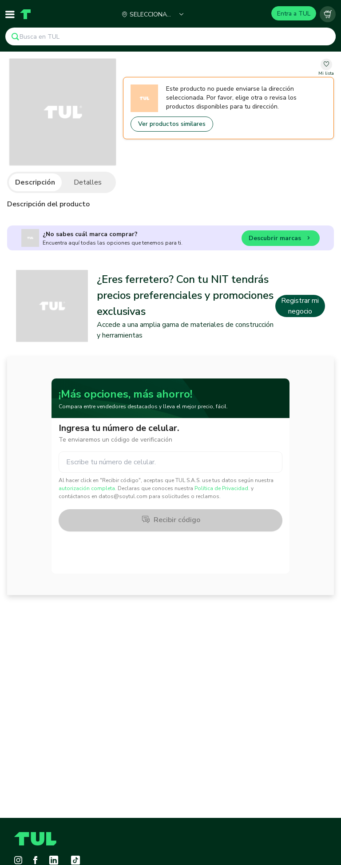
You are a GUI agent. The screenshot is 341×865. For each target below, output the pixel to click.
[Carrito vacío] (328, 14)
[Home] (25, 14)
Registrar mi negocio (300, 306)
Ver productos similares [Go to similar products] (172, 124)
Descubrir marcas (281, 239)
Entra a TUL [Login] (293, 13)
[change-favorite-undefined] (326, 68)
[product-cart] (328, 14)
